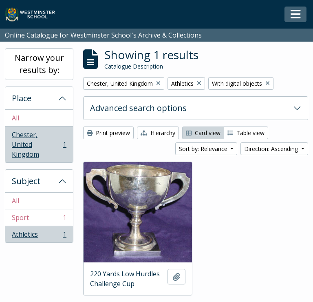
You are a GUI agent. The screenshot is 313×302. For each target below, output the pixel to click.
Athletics (38, 235)
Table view (246, 133)
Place (21, 98)
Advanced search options (138, 107)
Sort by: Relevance (204, 149)
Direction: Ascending (272, 149)
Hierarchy (158, 133)
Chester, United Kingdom (38, 144)
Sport (38, 219)
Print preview (108, 133)
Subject (26, 181)
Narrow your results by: (39, 64)
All (15, 117)
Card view (203, 133)
